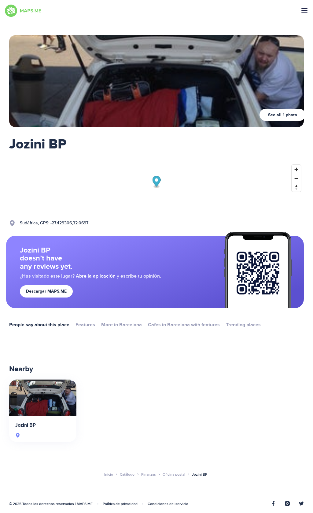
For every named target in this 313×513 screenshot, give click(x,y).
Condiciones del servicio (168, 504)
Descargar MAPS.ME (46, 291)
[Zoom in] (296, 169)
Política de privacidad (120, 504)
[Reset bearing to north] (296, 187)
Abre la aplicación (96, 276)
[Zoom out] (296, 178)
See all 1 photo (282, 115)
